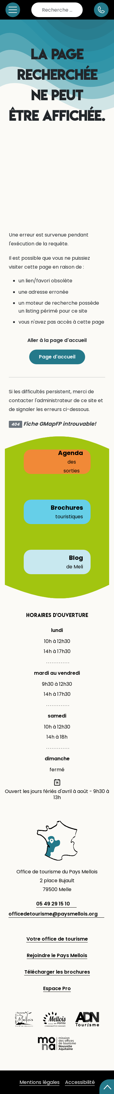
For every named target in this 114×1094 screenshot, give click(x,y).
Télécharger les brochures (57, 971)
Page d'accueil (57, 356)
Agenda (57, 462)
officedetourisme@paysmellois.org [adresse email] (53, 913)
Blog (57, 562)
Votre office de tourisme (57, 938)
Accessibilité (80, 1082)
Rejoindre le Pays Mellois (57, 955)
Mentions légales (39, 1082)
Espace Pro (57, 988)
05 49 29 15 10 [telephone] (53, 903)
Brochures (57, 512)
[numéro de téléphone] (101, 9)
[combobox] (57, 9)
